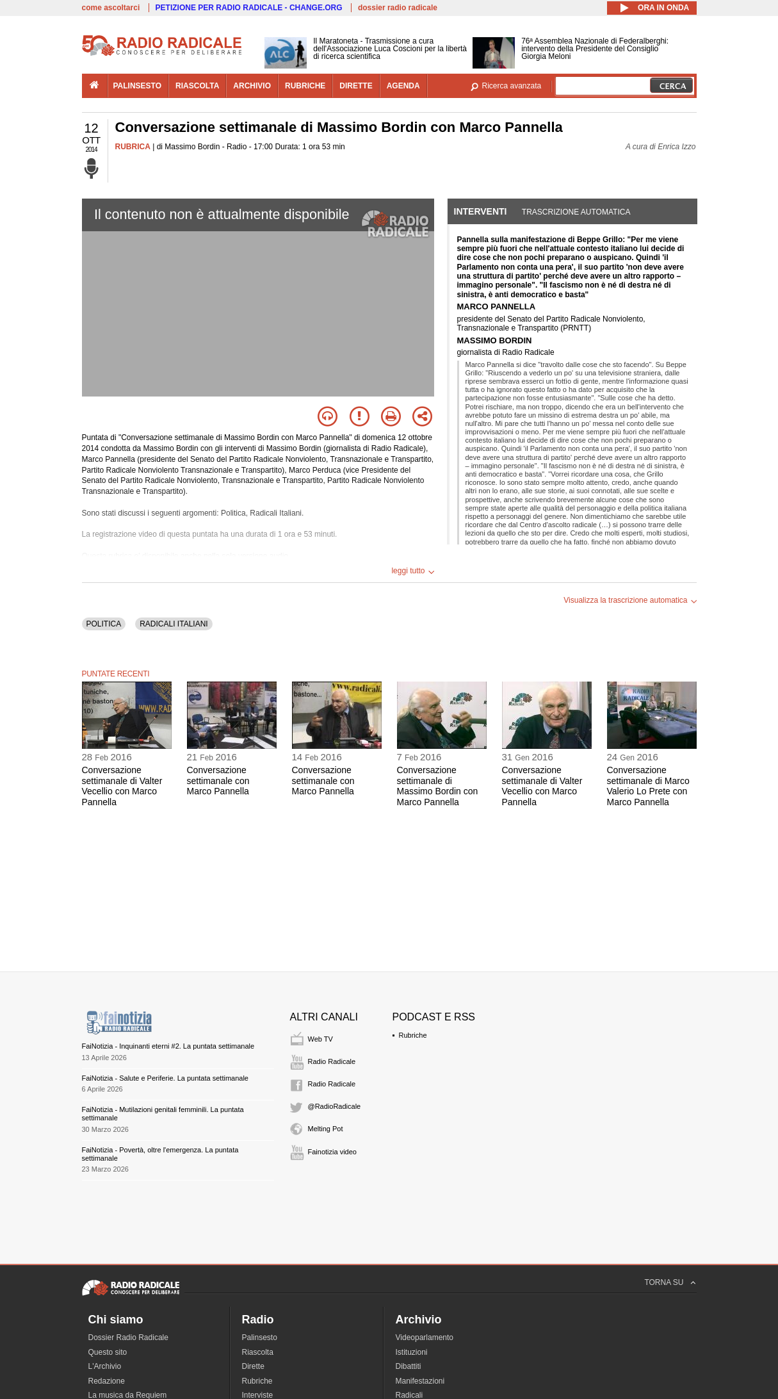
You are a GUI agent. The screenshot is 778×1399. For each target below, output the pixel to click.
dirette (355, 85)
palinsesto (137, 85)
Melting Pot (325, 1129)
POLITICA (104, 623)
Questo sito (107, 1352)
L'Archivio (105, 1366)
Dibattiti (408, 1366)
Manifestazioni (420, 1381)
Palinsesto (259, 1337)
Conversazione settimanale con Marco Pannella (218, 781)
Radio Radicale (332, 1061)
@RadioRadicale (334, 1106)
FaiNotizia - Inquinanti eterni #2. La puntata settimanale (168, 1046)
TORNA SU (663, 1282)
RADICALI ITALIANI (173, 623)
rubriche (305, 85)
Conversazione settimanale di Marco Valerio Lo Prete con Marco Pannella (648, 786)
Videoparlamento (425, 1337)
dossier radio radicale (397, 7)
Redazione (106, 1381)
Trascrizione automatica (576, 212)
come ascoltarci (111, 7)
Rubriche (413, 1035)
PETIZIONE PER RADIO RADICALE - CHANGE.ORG (249, 7)
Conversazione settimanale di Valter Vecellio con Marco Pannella (122, 786)
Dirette (253, 1366)
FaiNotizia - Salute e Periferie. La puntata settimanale (165, 1078)
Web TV (320, 1039)
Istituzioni (412, 1352)
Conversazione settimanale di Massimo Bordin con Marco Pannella (437, 786)
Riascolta (257, 1352)
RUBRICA (132, 146)
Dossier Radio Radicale (128, 1337)
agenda (403, 85)
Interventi (480, 211)
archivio (252, 85)
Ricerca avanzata (512, 85)
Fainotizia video (332, 1152)
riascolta (197, 85)
